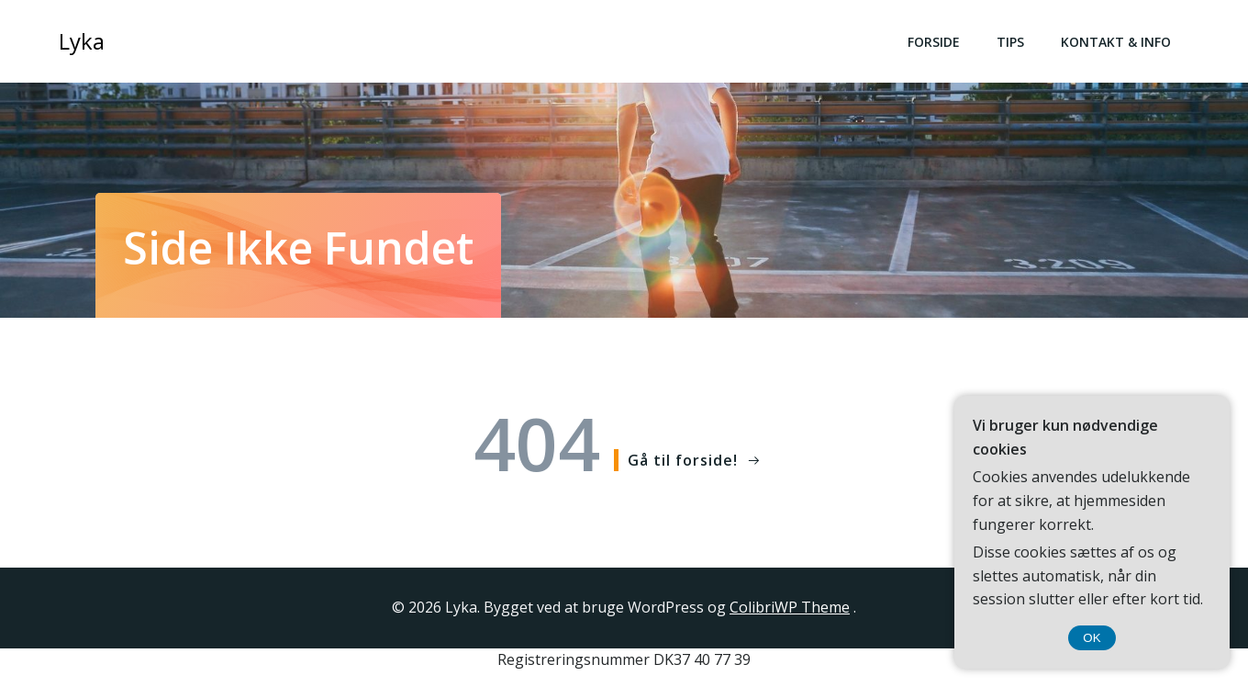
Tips (1010, 42)
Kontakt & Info (1116, 42)
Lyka (82, 41)
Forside (934, 42)
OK (1091, 638)
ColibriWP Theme (790, 607)
